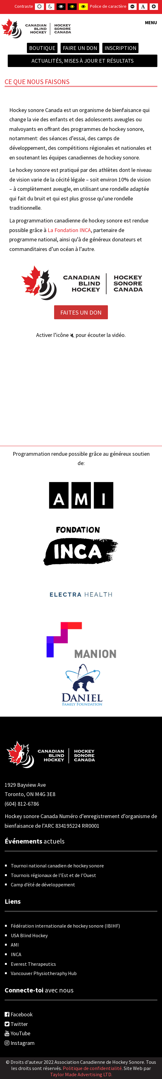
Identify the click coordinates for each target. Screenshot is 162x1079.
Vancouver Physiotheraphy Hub (44, 973)
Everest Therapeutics (33, 964)
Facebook (19, 1014)
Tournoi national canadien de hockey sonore (57, 865)
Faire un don (80, 47)
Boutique (42, 47)
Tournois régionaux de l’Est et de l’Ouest (53, 875)
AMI (15, 945)
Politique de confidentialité (92, 1068)
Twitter (16, 1024)
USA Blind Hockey (29, 935)
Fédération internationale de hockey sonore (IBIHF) (65, 926)
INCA (16, 954)
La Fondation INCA (69, 230)
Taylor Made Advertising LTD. (81, 1074)
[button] (151, 26)
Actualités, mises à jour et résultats (83, 60)
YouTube (17, 1033)
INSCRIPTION (120, 47)
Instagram (20, 1042)
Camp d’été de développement (43, 884)
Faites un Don (81, 312)
